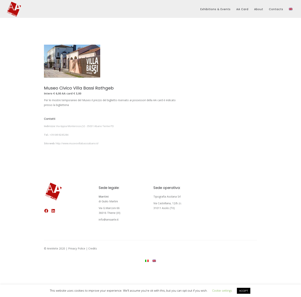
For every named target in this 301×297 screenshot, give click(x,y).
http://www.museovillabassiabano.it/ (77, 143)
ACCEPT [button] (243, 290)
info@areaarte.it (109, 219)
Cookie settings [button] (222, 290)
